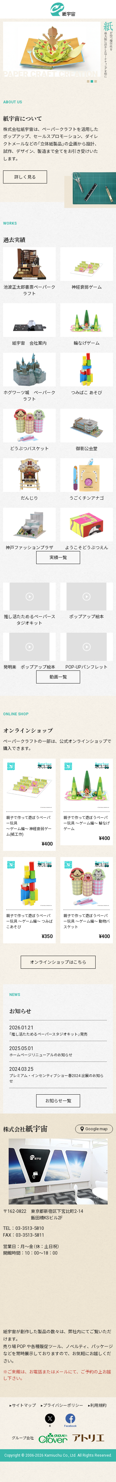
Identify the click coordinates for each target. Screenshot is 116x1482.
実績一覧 (58, 577)
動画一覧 (58, 697)
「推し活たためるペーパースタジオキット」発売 (48, 1054)
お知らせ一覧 (58, 1120)
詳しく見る (25, 176)
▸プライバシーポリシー (62, 1425)
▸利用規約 (97, 1425)
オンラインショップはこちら (58, 982)
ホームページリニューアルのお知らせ (40, 1075)
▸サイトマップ (23, 1425)
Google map (94, 1149)
